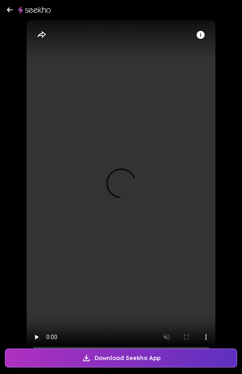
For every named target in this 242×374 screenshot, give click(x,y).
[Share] (41, 35)
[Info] (200, 35)
